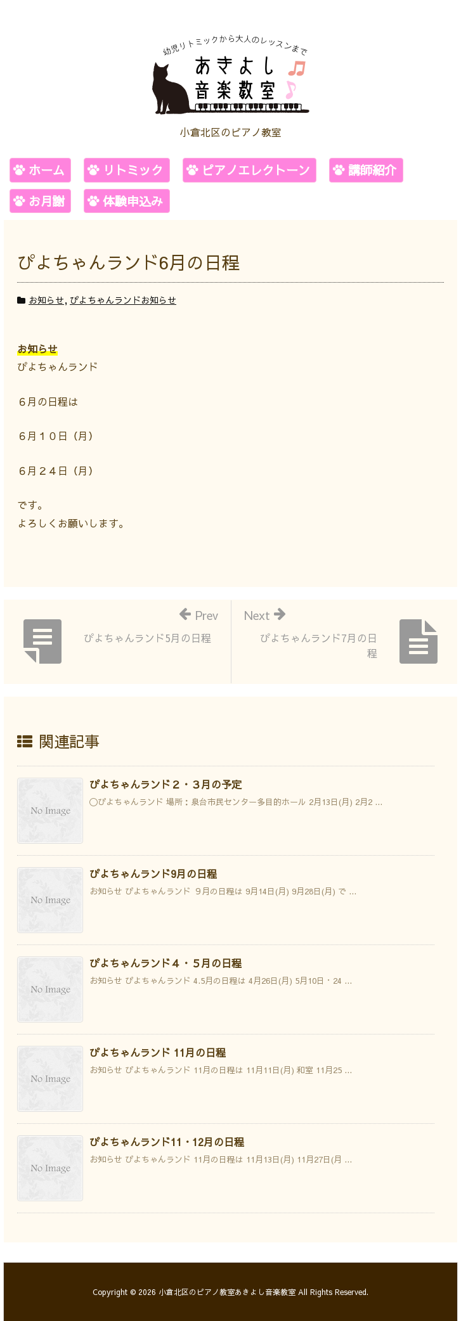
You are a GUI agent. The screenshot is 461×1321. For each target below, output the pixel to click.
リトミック (133, 170)
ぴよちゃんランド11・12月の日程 (166, 1142)
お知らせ (46, 299)
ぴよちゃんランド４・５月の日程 (165, 963)
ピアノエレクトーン (256, 170)
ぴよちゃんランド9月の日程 (153, 873)
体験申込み (133, 201)
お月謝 (47, 201)
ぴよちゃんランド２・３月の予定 (165, 784)
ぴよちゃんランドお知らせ (123, 299)
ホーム (47, 170)
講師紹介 (372, 170)
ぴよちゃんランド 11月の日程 (157, 1052)
